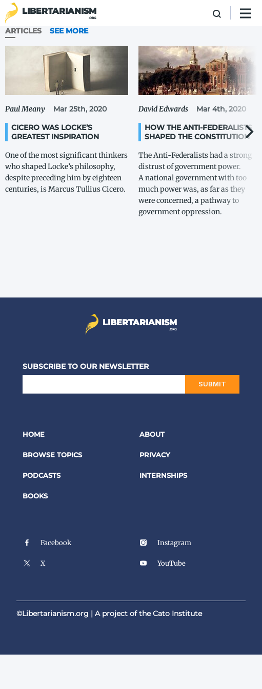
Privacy (154, 455)
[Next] (248, 131)
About (152, 434)
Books (35, 496)
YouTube (162, 563)
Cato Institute (177, 613)
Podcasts (42, 475)
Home (34, 434)
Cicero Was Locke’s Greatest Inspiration (55, 132)
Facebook (47, 542)
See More (69, 30)
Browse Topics (52, 455)
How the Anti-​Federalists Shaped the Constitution (198, 132)
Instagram (165, 542)
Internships (163, 475)
